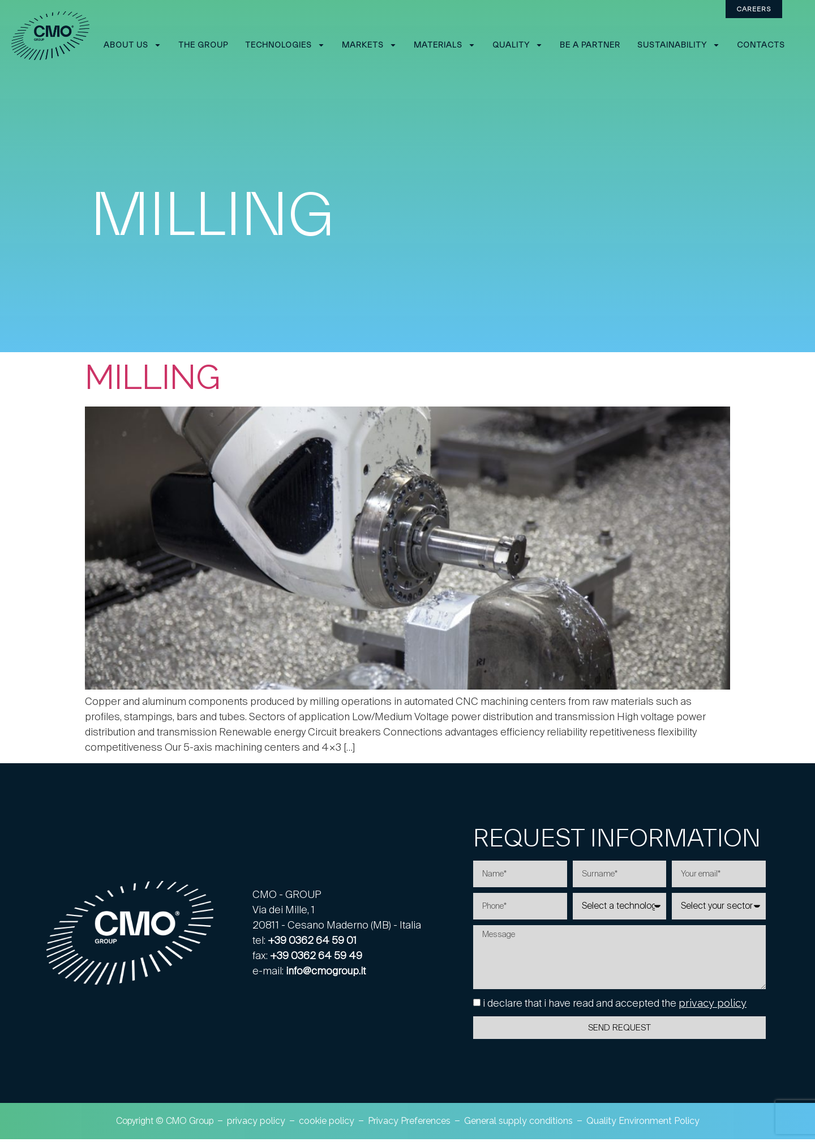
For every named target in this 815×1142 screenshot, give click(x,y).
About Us (132, 45)
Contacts (761, 45)
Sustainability (678, 45)
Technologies (285, 45)
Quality (517, 45)
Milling (152, 377)
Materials (444, 45)
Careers (754, 9)
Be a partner (590, 45)
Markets (369, 45)
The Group (203, 45)
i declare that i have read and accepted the (615, 1008)
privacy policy (713, 1008)
